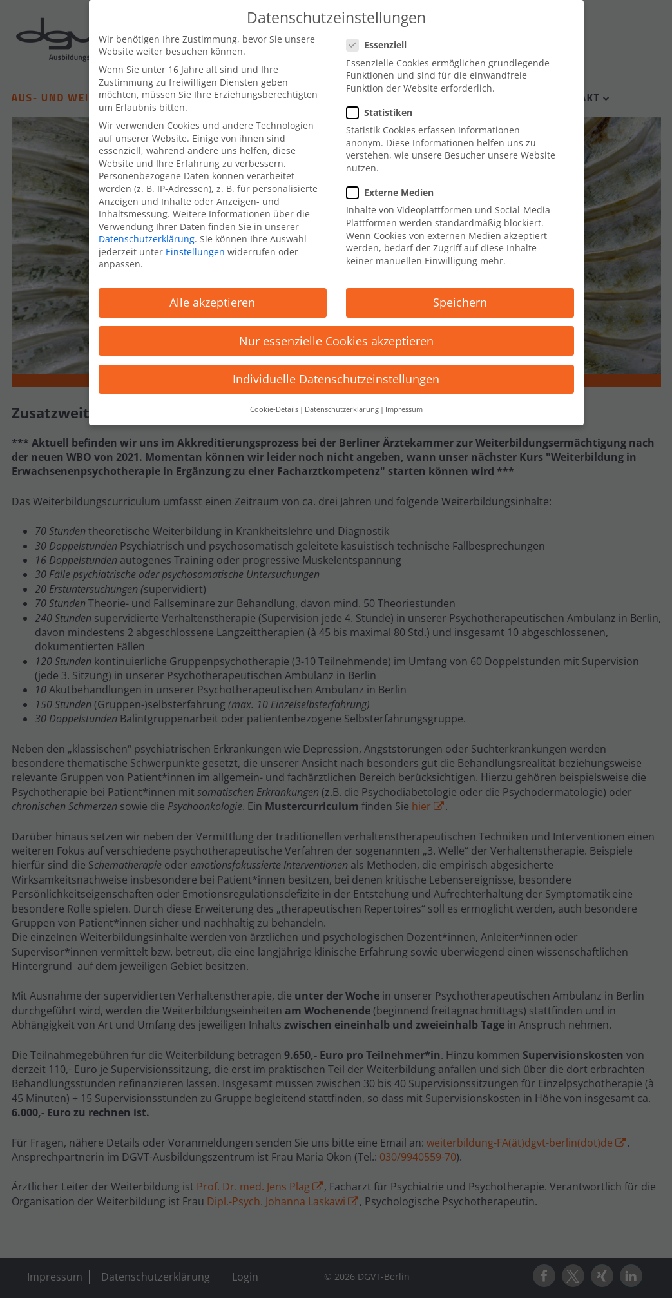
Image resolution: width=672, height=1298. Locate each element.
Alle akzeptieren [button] (212, 297)
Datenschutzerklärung (147, 234)
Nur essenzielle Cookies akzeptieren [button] (336, 335)
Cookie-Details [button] (274, 403)
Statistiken (383, 107)
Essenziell (380, 40)
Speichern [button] (460, 297)
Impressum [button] (404, 403)
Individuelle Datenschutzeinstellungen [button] (336, 373)
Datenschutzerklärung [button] (342, 403)
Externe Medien (394, 186)
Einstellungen (195, 246)
